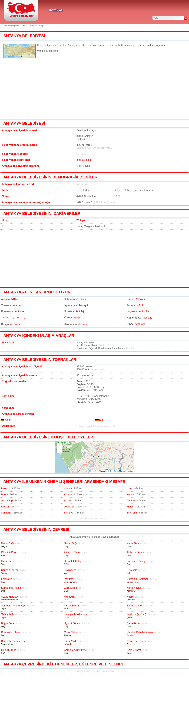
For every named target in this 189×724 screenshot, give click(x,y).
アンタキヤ (19, 317)
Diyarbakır (70, 506)
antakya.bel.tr (84, 159)
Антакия (81, 299)
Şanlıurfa (6, 512)
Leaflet (93, 471)
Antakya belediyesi (24, 36)
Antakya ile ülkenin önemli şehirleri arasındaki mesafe (64, 481)
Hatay (79, 226)
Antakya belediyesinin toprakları (40, 359)
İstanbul (5, 488)
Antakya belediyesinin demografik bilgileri (50, 177)
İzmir (129, 488)
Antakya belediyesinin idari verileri (42, 213)
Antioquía (84, 305)
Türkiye (80, 220)
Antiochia (144, 311)
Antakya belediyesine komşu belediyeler (48, 437)
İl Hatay (24, 25)
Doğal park (8, 426)
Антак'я (82, 324)
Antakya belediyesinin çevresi (36, 529)
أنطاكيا (14, 299)
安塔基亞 (140, 324)
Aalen (6, 419)
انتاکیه (139, 305)
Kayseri (5, 506)
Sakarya (68, 512)
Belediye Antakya (37, 25)
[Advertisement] (94, 90)
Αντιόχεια (18, 305)
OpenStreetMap (116, 471)
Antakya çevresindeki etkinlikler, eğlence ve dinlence (63, 664)
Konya (67, 500)
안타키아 (79, 317)
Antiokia (140, 299)
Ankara (68, 488)
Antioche (19, 311)
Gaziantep (7, 500)
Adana (68, 494)
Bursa (4, 494)
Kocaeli (131, 494)
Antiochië (147, 317)
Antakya (55, 10)
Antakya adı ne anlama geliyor (36, 292)
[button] (59, 445)
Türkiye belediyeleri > (11, 25)
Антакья (15, 324)
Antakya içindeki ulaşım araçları (39, 335)
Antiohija (80, 311)
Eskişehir (132, 512)
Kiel (99, 419)
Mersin (130, 506)
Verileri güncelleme (48, 50)
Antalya (131, 500)
